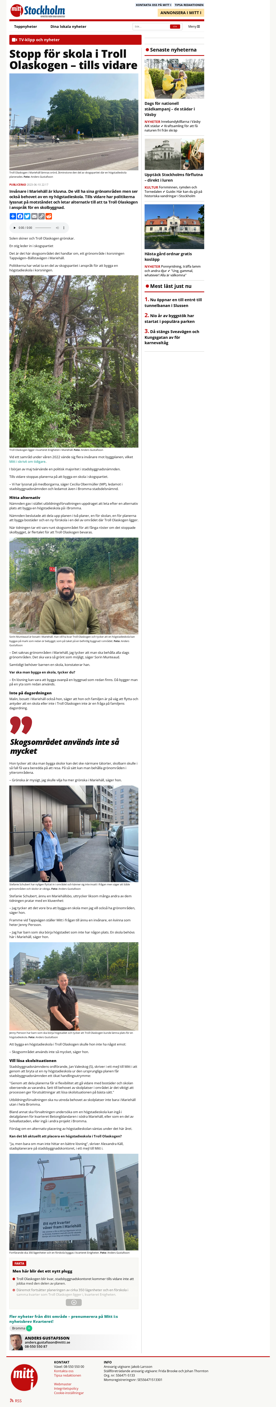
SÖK (175, 26)
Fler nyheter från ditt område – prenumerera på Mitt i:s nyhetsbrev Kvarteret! (63, 1319)
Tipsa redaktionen (67, 1375)
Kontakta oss (64, 1371)
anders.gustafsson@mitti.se (47, 1342)
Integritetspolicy (66, 1388)
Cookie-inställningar (69, 1393)
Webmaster (63, 1384)
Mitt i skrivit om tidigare (27, 461)
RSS (15, 1401)
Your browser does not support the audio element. (39, 227)
